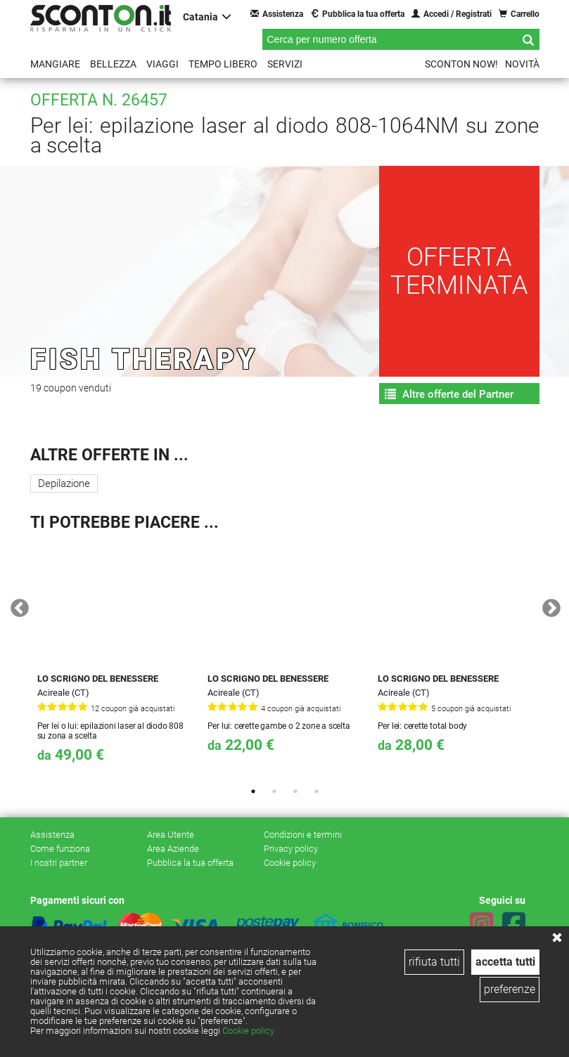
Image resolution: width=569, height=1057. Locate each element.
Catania (207, 16)
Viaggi (162, 64)
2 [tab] (274, 791)
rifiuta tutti (434, 961)
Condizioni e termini (303, 834)
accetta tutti (505, 961)
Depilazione (64, 483)
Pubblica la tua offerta (357, 13)
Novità (522, 64)
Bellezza (113, 64)
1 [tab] (253, 791)
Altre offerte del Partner (449, 394)
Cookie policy (248, 1030)
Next (548, 605)
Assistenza (276, 13)
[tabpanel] (115, 659)
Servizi (284, 64)
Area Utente (170, 834)
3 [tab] (295, 791)
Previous (16, 605)
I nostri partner (58, 862)
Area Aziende (173, 848)
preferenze (509, 989)
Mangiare (55, 64)
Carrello (519, 13)
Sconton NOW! (461, 64)
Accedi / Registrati (451, 13)
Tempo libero (222, 64)
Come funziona (60, 848)
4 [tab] (316, 791)
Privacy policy (291, 848)
